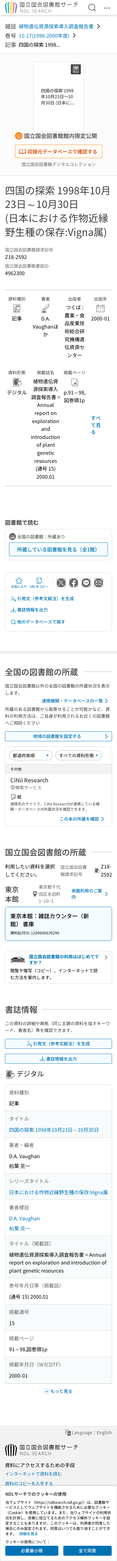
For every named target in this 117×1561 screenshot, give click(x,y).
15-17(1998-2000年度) (44, 35)
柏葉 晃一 (19, 1228)
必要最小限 (32, 1550)
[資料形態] (78, 755)
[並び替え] (31, 755)
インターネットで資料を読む (33, 1474)
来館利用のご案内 (90, 893)
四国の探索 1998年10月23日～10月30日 (54, 1129)
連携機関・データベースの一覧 (76, 701)
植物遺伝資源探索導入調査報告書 (56, 26)
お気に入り (19, 583)
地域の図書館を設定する (71, 736)
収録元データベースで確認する (58, 151)
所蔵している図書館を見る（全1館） (58, 549)
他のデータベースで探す (37, 622)
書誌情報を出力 (29, 609)
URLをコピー (39, 583)
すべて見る (96, 424)
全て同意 (87, 1550)
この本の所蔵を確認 (83, 819)
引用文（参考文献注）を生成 (42, 598)
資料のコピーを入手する (29, 1483)
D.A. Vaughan (24, 1218)
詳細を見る (28, 1533)
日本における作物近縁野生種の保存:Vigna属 (58, 1192)
